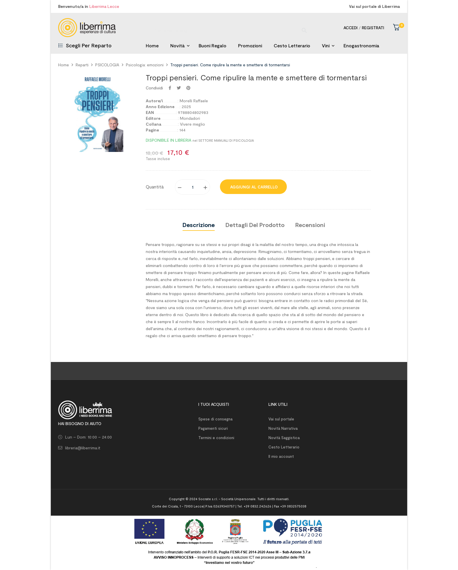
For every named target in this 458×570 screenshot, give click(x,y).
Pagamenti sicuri (213, 428)
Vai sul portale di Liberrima (374, 6)
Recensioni (310, 224)
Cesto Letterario (283, 447)
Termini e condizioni (216, 437)
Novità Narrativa (283, 428)
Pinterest (188, 88)
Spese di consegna (215, 419)
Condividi (170, 88)
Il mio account (281, 456)
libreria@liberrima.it (82, 447)
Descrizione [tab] (199, 224)
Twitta (179, 88)
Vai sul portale (281, 419)
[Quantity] (193, 187)
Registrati (373, 27)
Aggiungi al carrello (253, 187)
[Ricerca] (229, 27)
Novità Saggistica (284, 437)
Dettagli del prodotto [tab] (254, 224)
